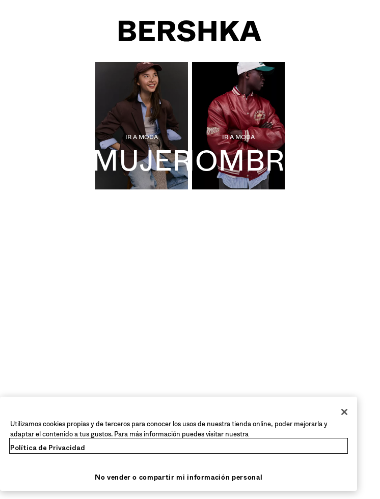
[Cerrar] (344, 412)
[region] (178, 444)
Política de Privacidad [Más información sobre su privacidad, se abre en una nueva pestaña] (47, 448)
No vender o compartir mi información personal (178, 477)
